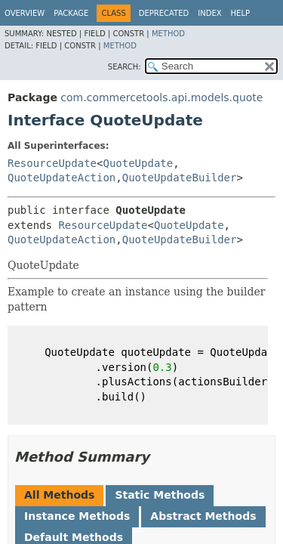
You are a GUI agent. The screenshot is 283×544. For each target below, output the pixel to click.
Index (209, 13)
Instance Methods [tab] (77, 516)
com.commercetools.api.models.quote (161, 97)
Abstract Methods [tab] (203, 516)
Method (168, 33)
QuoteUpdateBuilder (179, 178)
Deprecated (164, 13)
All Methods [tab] (59, 495)
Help (240, 13)
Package (71, 13)
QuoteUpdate (138, 163)
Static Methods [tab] (160, 495)
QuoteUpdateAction (61, 178)
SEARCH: (124, 67)
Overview (25, 13)
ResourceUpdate (52, 163)
